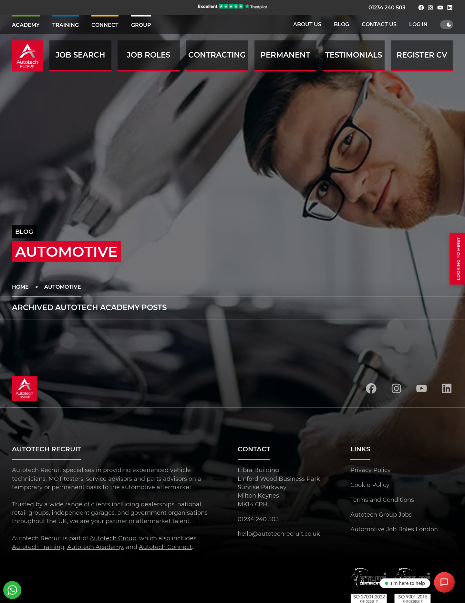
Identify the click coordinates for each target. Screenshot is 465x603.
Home (20, 287)
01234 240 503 (386, 8)
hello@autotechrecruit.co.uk (279, 534)
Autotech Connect (165, 547)
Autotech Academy (95, 547)
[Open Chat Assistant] (444, 582)
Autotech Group (113, 538)
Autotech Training (38, 547)
